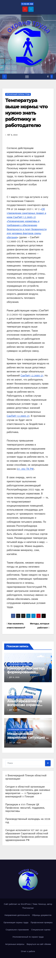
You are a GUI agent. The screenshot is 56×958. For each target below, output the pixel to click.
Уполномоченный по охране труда (27, 937)
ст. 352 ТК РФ (25, 468)
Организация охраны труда (18, 94)
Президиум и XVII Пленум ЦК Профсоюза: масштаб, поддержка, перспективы (25, 807)
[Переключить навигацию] (27, 76)
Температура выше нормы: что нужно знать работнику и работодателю (26, 112)
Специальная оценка (40, 930)
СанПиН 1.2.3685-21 (31, 375)
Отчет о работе (28, 951)
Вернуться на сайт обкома (39, 944)
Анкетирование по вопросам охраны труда (24, 705)
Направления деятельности (17, 915)
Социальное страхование (17, 930)
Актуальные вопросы (14, 944)
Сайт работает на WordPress (17, 904)
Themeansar (28, 908)
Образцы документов (41, 915)
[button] (48, 76)
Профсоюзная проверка (41, 922)
